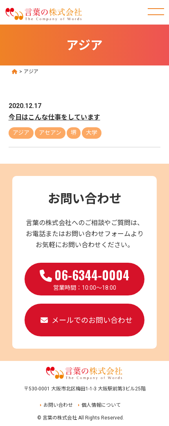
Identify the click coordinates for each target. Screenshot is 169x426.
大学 (91, 132)
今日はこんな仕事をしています (54, 117)
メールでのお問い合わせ (92, 320)
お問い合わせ (58, 405)
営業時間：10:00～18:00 (84, 278)
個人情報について (101, 405)
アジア (21, 132)
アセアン (50, 132)
